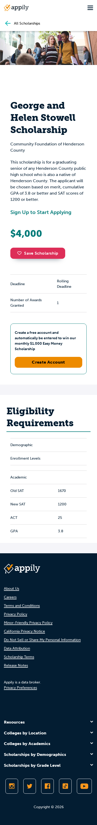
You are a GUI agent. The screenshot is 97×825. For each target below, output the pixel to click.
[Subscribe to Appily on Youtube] (84, 786)
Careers (10, 597)
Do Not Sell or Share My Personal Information (42, 640)
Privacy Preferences (20, 688)
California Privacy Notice (24, 631)
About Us (11, 588)
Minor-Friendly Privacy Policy (28, 623)
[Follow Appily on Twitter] (29, 786)
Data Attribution (17, 648)
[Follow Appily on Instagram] (11, 786)
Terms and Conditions (22, 605)
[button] (20, 253)
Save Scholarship (37, 253)
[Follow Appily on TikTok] (65, 786)
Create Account (48, 362)
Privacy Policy (15, 614)
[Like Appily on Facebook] (47, 786)
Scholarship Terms (19, 657)
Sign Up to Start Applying (40, 212)
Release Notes (16, 665)
